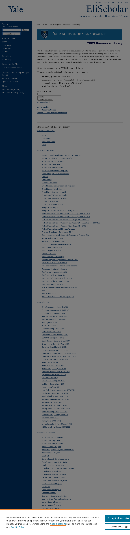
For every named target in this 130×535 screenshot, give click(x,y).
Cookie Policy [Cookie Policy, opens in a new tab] (17, 527)
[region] (65, 522)
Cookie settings (58, 523)
